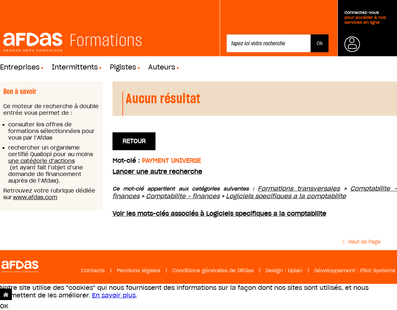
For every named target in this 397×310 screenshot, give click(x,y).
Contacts (93, 270)
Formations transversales (299, 188)
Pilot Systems (377, 270)
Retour (134, 141)
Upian (295, 270)
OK (4, 306)
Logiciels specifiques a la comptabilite (286, 196)
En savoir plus (114, 295)
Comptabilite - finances (183, 196)
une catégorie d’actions (41, 160)
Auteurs (161, 67)
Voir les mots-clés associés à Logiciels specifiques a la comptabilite (219, 213)
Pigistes (123, 67)
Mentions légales (138, 270)
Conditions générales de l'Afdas (213, 270)
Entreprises (20, 67)
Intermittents (75, 67)
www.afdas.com (35, 197)
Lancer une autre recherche (157, 171)
